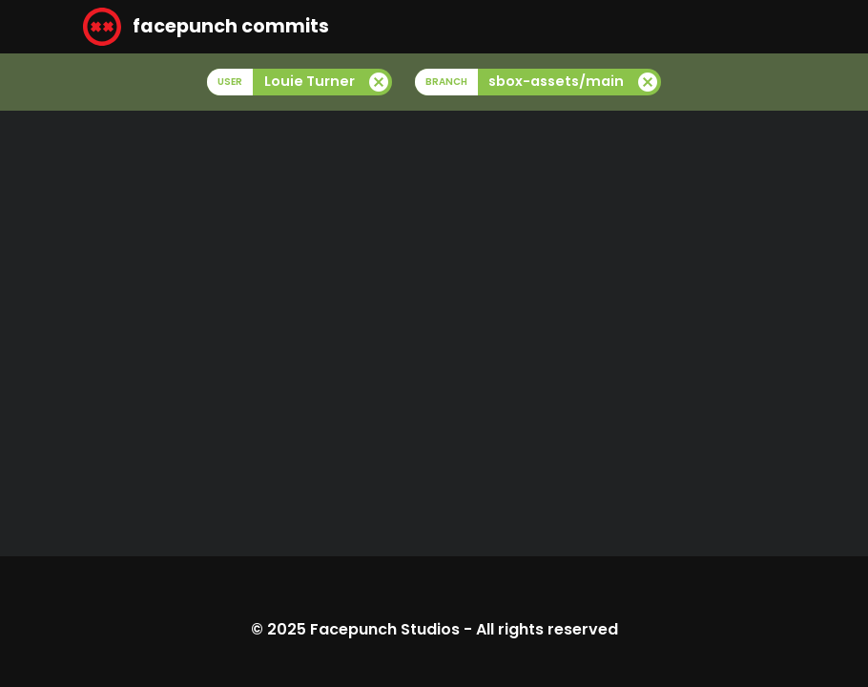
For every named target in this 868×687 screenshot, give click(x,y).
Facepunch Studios (385, 629)
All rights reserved (547, 629)
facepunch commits (206, 27)
